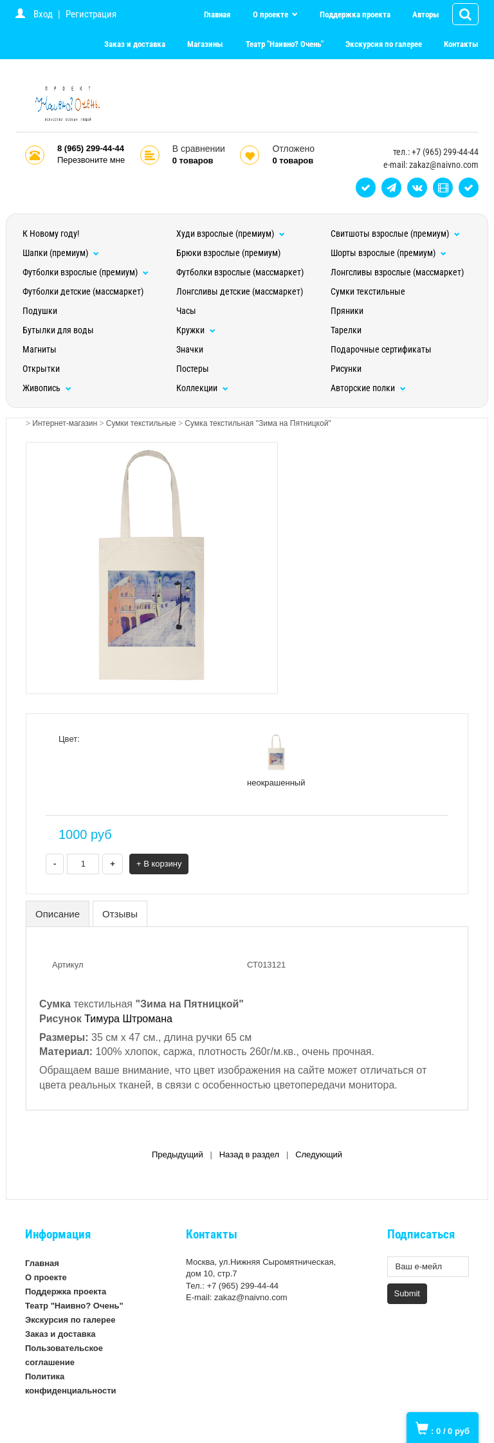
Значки (189, 349)
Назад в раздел (249, 1154)
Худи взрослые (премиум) (230, 233)
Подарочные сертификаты (381, 349)
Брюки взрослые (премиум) (228, 253)
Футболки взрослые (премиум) (86, 272)
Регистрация (91, 14)
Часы (186, 311)
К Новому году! (51, 233)
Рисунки (346, 368)
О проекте (271, 14)
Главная (217, 14)
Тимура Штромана (128, 1018)
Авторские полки (368, 388)
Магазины (205, 44)
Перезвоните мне (91, 160)
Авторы (425, 14)
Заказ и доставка (134, 44)
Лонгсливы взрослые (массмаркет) (397, 272)
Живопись (47, 388)
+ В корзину (159, 864)
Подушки (40, 311)
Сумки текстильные (368, 291)
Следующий (318, 1154)
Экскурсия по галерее (383, 44)
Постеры (192, 368)
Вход (43, 14)
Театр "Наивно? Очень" (285, 44)
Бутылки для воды (58, 330)
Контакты (461, 44)
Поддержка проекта (355, 14)
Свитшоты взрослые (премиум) (395, 233)
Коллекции (202, 388)
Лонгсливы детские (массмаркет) (239, 291)
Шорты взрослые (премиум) (388, 253)
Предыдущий (177, 1154)
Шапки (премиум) (61, 253)
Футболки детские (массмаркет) (83, 291)
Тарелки (346, 330)
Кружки (195, 330)
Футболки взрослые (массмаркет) (240, 272)
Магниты (40, 349)
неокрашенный (276, 760)
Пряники (347, 311)
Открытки (41, 368)
